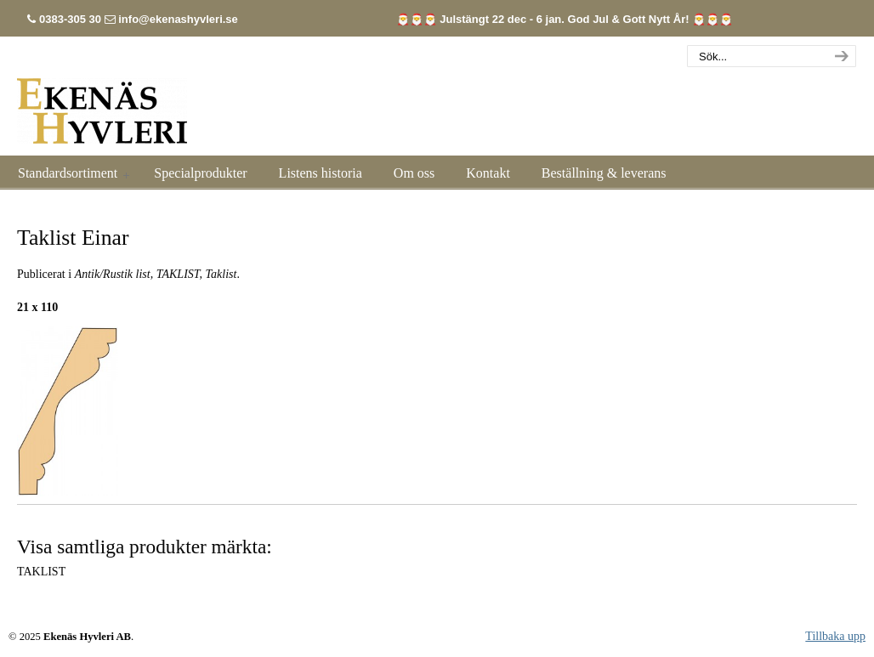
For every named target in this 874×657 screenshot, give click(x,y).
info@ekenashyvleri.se (178, 19)
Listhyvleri (102, 101)
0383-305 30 (70, 19)
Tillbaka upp (835, 636)
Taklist (221, 274)
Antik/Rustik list (112, 274)
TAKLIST (178, 274)
